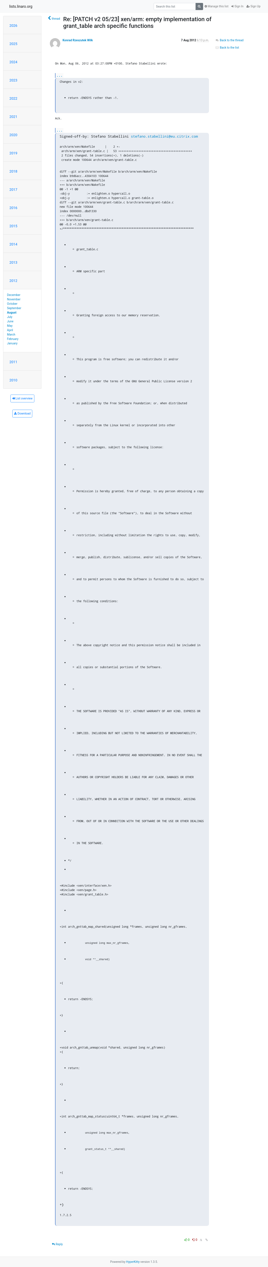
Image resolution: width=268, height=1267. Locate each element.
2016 (13, 208)
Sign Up (253, 6)
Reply (57, 1244)
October (12, 303)
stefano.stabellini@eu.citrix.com (164, 136)
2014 (13, 244)
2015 (13, 226)
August (12, 312)
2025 (13, 44)
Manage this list (216, 6)
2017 (13, 189)
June (10, 321)
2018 (13, 171)
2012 (13, 281)
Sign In (237, 6)
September (14, 308)
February (12, 339)
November (14, 299)
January (12, 343)
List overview (22, 398)
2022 (13, 98)
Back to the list (227, 47)
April (10, 330)
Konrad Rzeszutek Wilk (78, 40)
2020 (13, 135)
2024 (13, 62)
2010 (13, 380)
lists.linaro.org (20, 6)
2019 (13, 153)
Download (22, 413)
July (9, 317)
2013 (13, 262)
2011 (13, 362)
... (59, 75)
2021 (13, 117)
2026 (13, 25)
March (11, 334)
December (14, 295)
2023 (13, 80)
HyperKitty (133, 1261)
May (10, 325)
